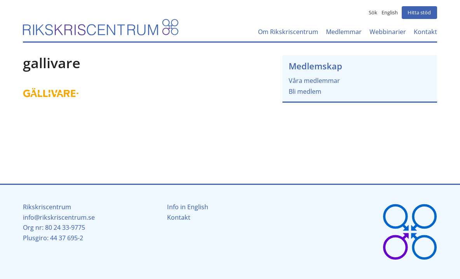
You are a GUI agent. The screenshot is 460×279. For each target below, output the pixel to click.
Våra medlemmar (314, 80)
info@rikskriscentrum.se (59, 217)
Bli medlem (305, 91)
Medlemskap (315, 66)
